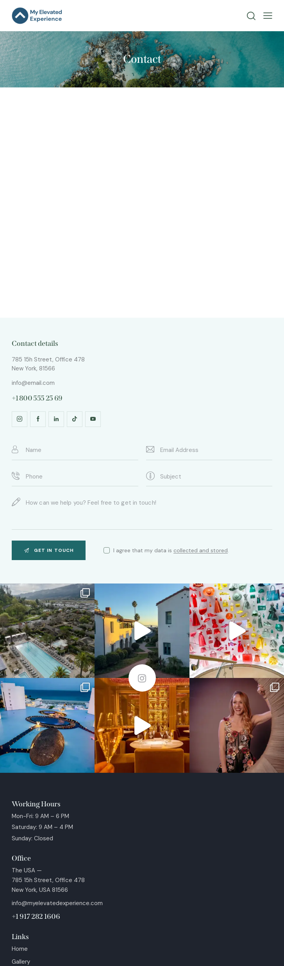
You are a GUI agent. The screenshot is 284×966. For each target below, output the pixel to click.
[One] (142, 202)
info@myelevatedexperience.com (57, 903)
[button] (267, 15)
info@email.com (33, 383)
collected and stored (200, 550)
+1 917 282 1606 (36, 916)
